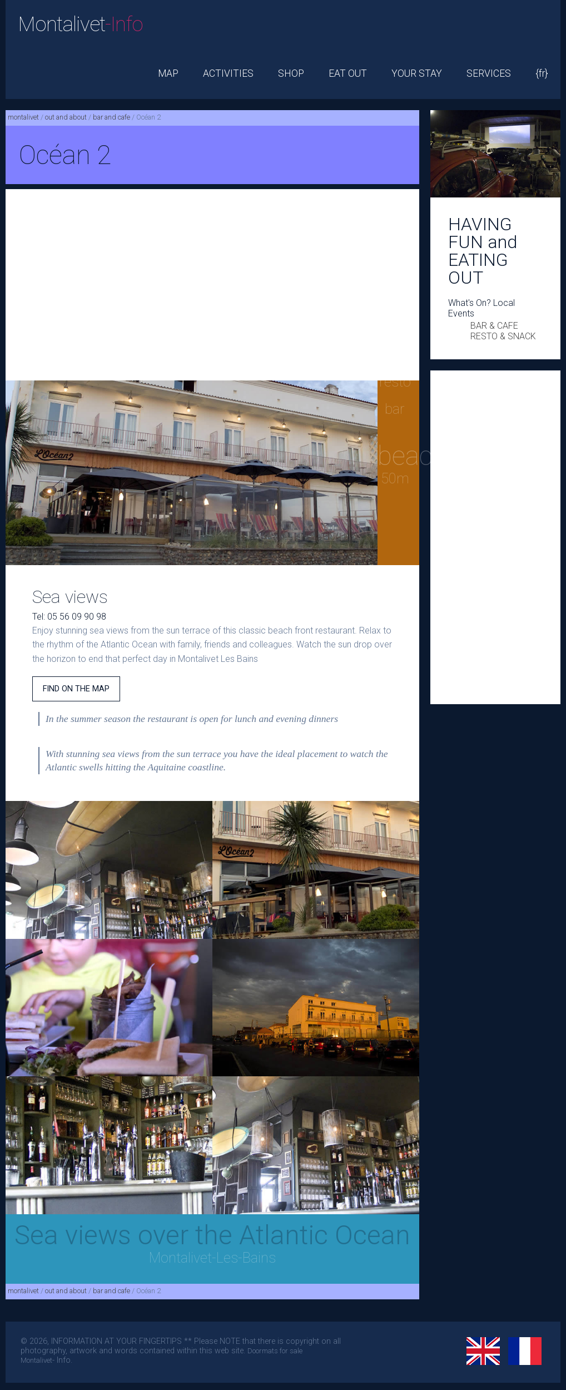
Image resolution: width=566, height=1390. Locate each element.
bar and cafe (111, 117)
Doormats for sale (274, 1351)
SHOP (291, 73)
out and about (66, 117)
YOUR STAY (416, 73)
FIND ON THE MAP (76, 689)
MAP (168, 73)
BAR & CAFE (494, 325)
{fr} (541, 73)
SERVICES (488, 73)
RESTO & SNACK (503, 336)
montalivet (23, 117)
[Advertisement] (212, 285)
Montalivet (80, 24)
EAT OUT (348, 73)
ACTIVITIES (228, 73)
